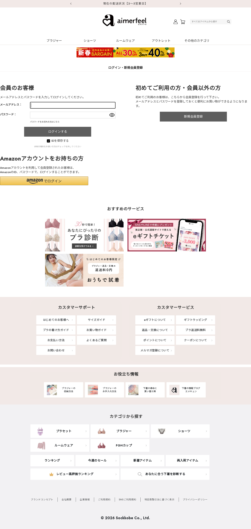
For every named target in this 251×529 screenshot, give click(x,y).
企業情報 (85, 499)
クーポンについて (195, 340)
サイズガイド (96, 320)
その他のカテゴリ (196, 40)
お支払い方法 (56, 340)
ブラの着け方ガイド (56, 330)
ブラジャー (54, 40)
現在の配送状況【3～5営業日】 (125, 3)
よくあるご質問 (96, 340)
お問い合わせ (56, 350)
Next (180, 4)
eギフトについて (155, 320)
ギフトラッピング (195, 320)
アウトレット (161, 40)
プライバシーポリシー (195, 499)
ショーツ (90, 40)
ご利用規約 (104, 499)
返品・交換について (155, 330)
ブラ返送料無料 (195, 330)
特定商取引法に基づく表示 (160, 499)
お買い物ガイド (96, 330)
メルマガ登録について (154, 350)
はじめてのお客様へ (56, 320)
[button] (44, 180)
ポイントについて (154, 340)
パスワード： (8, 114)
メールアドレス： (11, 105)
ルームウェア (125, 40)
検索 (229, 21)
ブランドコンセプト (42, 499)
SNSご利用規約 (127, 499)
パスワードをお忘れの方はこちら (44, 121)
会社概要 (67, 499)
